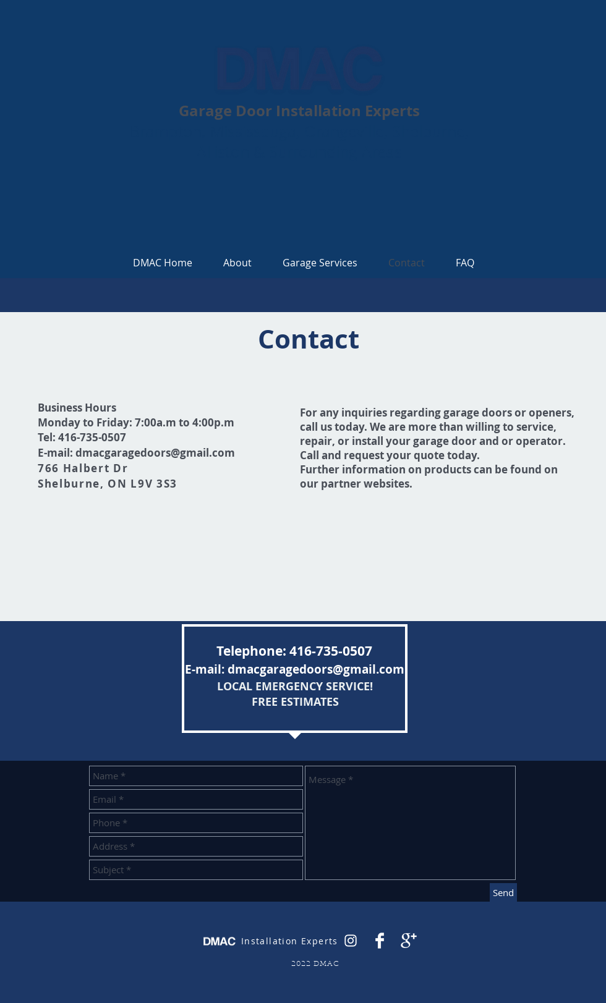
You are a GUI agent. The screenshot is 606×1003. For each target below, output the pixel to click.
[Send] (503, 892)
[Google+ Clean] (409, 941)
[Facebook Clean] (380, 941)
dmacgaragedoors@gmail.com (155, 453)
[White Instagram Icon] (351, 941)
